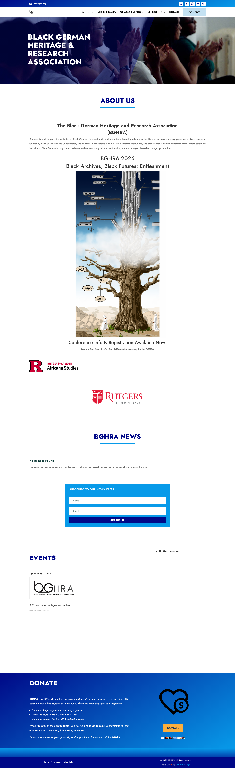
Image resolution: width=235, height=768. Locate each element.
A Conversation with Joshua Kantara (49, 605)
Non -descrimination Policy (62, 761)
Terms (46, 761)
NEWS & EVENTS (130, 12)
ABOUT (86, 12)
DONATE (174, 12)
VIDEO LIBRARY (106, 12)
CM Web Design (183, 764)
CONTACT (194, 12)
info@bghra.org (40, 3)
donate (173, 728)
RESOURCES (155, 12)
